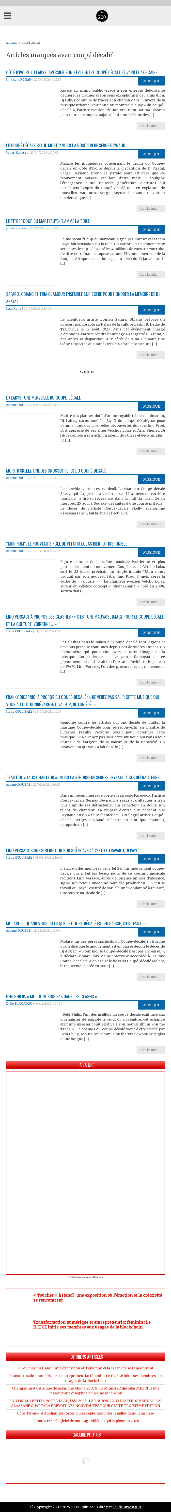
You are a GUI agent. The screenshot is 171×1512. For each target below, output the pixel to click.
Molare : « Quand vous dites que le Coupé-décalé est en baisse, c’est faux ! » (76, 923)
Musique (151, 81)
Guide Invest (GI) (127, 1507)
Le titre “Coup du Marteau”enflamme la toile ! (49, 221)
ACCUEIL (11, 42)
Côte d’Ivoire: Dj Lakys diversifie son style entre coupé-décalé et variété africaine (81, 72)
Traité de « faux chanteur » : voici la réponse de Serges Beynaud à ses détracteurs (83, 777)
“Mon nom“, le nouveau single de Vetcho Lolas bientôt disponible (66, 543)
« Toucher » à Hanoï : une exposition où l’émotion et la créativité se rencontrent (85, 1368)
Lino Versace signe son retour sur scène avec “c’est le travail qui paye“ (72, 850)
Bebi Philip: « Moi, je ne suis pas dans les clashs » (51, 996)
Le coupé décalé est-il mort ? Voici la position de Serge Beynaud (65, 145)
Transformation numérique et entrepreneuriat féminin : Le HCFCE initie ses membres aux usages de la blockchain (92, 1324)
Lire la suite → (150, 126)
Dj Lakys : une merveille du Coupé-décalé (43, 397)
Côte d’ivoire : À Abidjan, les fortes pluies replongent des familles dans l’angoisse (85, 1413)
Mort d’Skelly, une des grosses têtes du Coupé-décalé (56, 470)
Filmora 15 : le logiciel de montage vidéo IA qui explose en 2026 (85, 1421)
